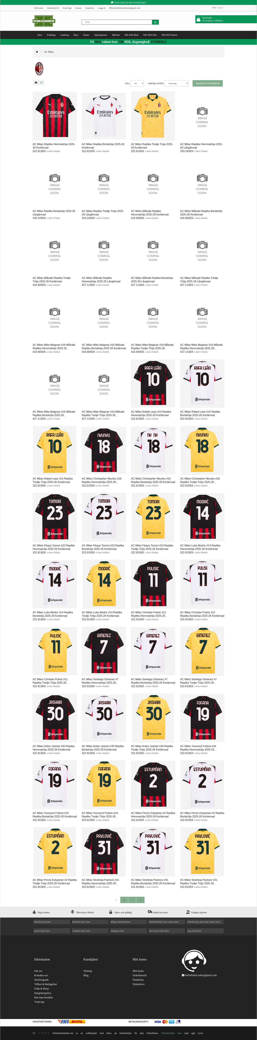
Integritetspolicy (42, 993)
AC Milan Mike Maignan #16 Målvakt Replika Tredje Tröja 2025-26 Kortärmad (152, 348)
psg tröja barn (194, 931)
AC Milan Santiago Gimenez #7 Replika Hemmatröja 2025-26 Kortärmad (100, 683)
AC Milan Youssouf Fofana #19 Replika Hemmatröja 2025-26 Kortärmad (198, 749)
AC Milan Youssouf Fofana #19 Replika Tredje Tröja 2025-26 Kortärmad (100, 816)
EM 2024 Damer (169, 35)
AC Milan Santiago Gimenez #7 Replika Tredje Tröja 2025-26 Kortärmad (198, 683)
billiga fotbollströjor (120, 921)
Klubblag (51, 35)
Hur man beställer (43, 997)
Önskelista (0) (53, 8)
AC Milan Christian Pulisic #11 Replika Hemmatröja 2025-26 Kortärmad (148, 616)
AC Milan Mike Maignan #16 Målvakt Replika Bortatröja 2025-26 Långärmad (54, 415)
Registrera (89, 8)
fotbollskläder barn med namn (163, 921)
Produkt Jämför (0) (207, 83)
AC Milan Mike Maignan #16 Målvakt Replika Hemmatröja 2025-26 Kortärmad (54, 348)
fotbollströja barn (42, 921)
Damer (86, 35)
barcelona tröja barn (159, 931)
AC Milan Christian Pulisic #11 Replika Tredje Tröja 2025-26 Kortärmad (50, 683)
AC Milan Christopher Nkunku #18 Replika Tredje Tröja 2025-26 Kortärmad (200, 482)
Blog (86, 975)
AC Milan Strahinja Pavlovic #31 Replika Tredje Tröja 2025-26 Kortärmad (198, 883)
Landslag (64, 35)
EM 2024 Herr (150, 35)
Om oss (38, 971)
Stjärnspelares (100, 35)
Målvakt (116, 35)
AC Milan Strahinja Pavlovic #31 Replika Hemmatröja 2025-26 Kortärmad (100, 883)
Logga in (101, 8)
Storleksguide (41, 979)
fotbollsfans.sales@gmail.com (201, 975)
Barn (76, 35)
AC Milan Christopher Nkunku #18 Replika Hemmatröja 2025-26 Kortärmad (101, 482)
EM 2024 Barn (131, 35)
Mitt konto (38, 8)
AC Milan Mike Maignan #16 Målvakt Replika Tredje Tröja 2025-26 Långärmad (103, 415)
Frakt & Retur (41, 988)
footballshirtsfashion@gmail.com (124, 8)
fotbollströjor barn (81, 921)
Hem (40, 35)
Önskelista (138, 979)
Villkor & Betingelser (45, 984)
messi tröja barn (42, 931)
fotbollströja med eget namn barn (203, 921)
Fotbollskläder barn (171, 1033)
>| (140, 900)
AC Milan (49, 52)
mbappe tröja (117, 931)
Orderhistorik (140, 975)
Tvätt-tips (39, 1001)
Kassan (78, 8)
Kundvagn (67, 8)
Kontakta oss (41, 975)
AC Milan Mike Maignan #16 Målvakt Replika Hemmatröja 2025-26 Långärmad (201, 348)
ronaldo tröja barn (81, 931)
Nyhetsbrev (139, 984)
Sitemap (87, 971)
